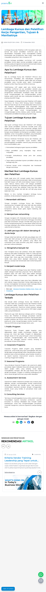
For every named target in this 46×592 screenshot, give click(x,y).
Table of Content (8, 589)
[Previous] (3, 446)
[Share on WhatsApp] (17, 422)
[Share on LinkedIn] (21, 422)
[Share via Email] (25, 422)
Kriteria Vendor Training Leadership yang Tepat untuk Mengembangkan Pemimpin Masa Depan (21, 459)
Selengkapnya (23, 472)
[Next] (8, 446)
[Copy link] (13, 422)
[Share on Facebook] (28, 422)
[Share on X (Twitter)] (32, 422)
